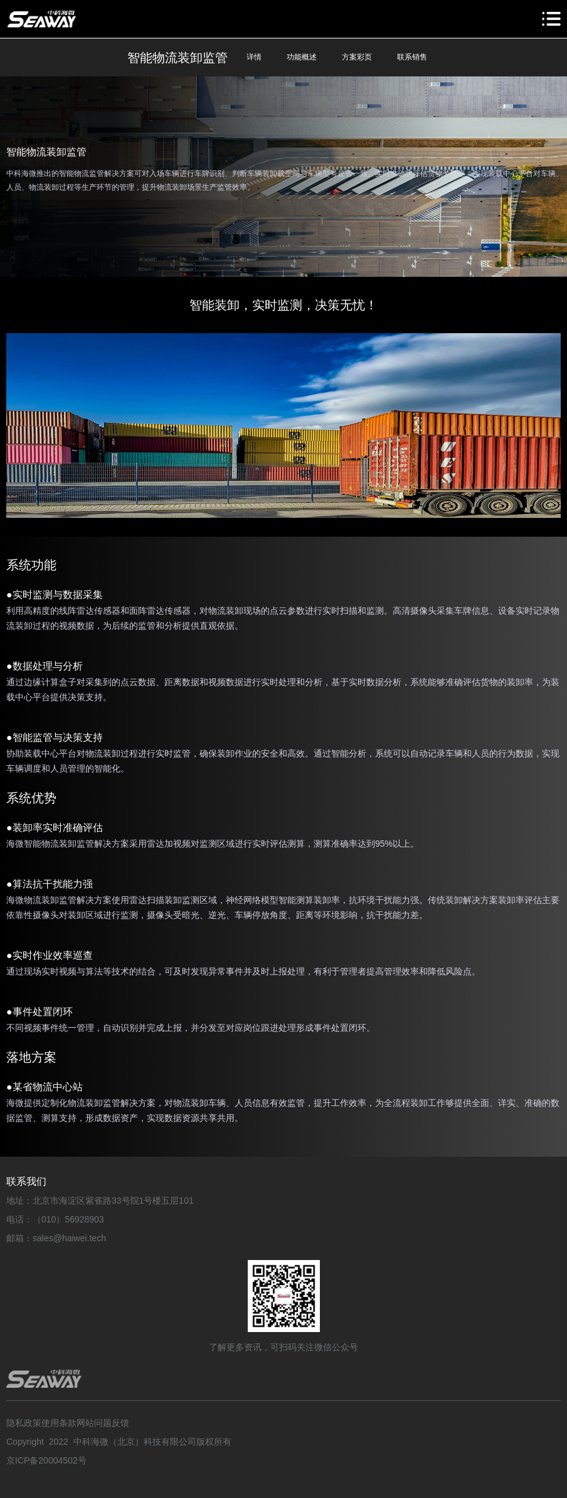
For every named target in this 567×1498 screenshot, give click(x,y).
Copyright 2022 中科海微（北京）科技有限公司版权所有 (118, 1442)
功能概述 (302, 57)
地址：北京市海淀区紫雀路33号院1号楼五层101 (100, 1201)
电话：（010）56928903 (55, 1219)
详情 (254, 57)
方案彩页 (357, 57)
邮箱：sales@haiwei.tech (56, 1238)
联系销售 (412, 57)
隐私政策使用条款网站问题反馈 (67, 1423)
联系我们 (26, 1181)
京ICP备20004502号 (46, 1460)
